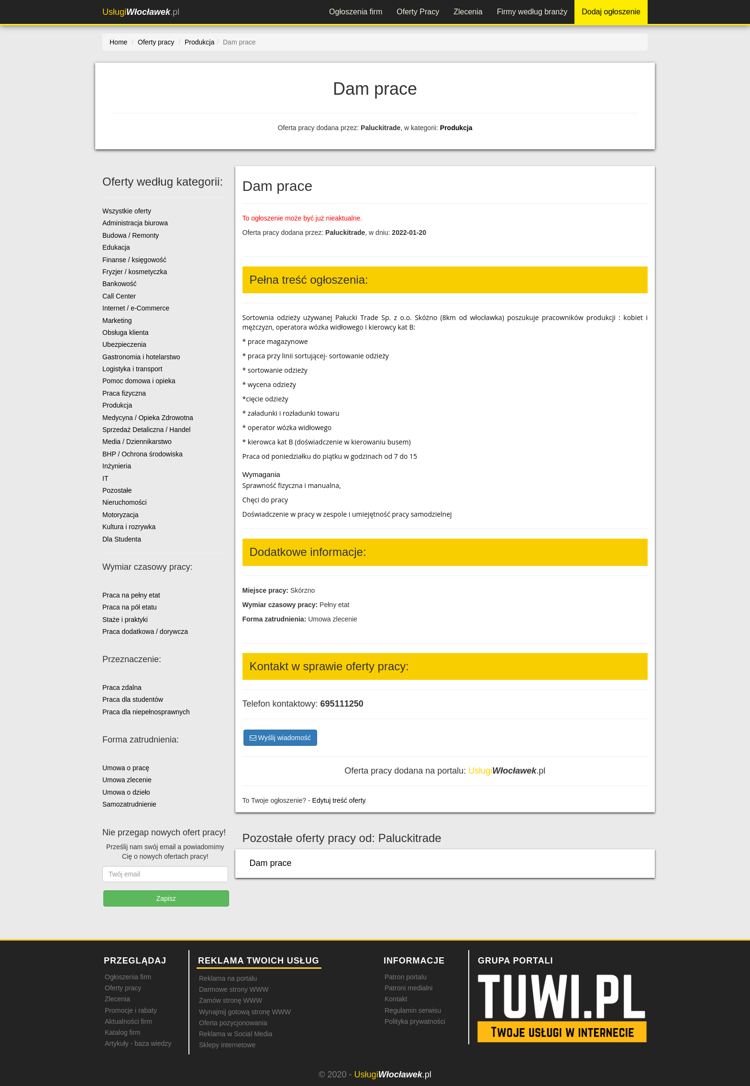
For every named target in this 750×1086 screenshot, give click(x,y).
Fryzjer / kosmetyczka (134, 272)
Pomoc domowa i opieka (139, 381)
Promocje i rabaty (131, 1010)
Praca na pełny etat (131, 595)
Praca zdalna (122, 687)
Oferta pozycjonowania (233, 1023)
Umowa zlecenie (127, 780)
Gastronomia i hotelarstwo (141, 357)
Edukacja (116, 247)
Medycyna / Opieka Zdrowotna (147, 417)
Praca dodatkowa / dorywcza (145, 631)
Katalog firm (123, 1032)
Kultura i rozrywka (128, 527)
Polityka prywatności (415, 1021)
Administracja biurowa (135, 223)
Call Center (119, 296)
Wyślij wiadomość (280, 738)
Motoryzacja (120, 515)
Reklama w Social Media (235, 1034)
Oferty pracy (123, 988)
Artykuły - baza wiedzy (138, 1043)
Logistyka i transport (132, 369)
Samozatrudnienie (129, 804)
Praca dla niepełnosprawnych (146, 712)
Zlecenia (467, 12)
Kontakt (396, 999)
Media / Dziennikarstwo (137, 441)
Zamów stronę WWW (230, 1000)
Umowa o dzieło (126, 792)
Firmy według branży (532, 12)
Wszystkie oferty (126, 211)
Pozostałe (117, 490)
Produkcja (456, 128)
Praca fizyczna (124, 393)
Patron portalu (406, 977)
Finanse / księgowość (134, 260)
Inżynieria (116, 466)
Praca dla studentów (132, 699)
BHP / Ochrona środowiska (142, 454)
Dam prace (271, 863)
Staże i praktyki (125, 619)
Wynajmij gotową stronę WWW (245, 1012)
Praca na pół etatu (129, 607)
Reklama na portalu (228, 978)
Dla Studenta (121, 539)
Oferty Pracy (418, 12)
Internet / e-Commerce (135, 308)
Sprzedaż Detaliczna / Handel (146, 429)
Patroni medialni (408, 988)
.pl (140, 12)
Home (118, 42)
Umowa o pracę (125, 768)
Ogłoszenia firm (355, 12)
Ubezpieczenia (124, 344)
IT (105, 478)
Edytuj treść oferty (339, 800)
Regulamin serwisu (413, 1010)
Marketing (117, 320)
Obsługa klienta (125, 332)
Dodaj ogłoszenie (611, 12)
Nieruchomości (124, 502)
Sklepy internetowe (227, 1045)
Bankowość (119, 284)
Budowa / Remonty (130, 235)
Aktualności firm (128, 1021)
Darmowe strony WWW (233, 989)
